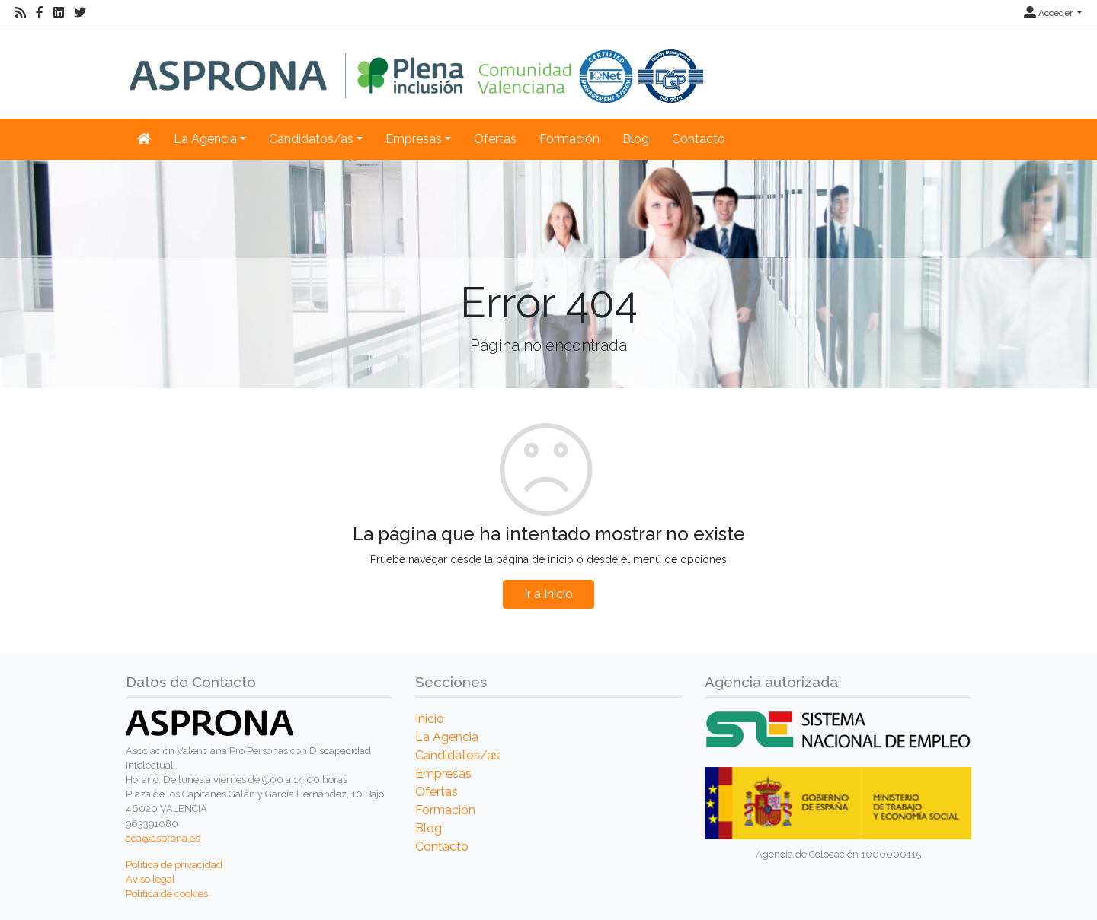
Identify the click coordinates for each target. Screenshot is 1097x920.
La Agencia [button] (205, 139)
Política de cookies (167, 893)
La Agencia (446, 737)
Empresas (443, 773)
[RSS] (20, 13)
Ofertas (495, 139)
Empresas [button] (413, 139)
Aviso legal (150, 879)
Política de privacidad (174, 865)
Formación (569, 139)
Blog (635, 139)
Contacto (698, 139)
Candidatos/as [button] (311, 139)
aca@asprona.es (163, 838)
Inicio (429, 718)
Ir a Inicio (548, 594)
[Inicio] (416, 65)
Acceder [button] (1049, 13)
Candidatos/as (457, 755)
